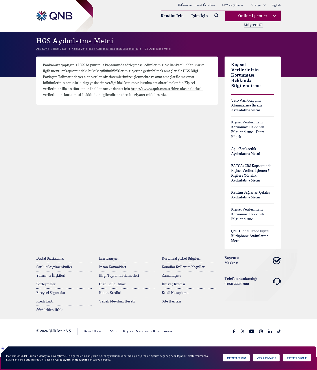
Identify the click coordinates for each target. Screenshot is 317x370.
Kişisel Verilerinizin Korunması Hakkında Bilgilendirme (248, 214)
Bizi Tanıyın (108, 258)
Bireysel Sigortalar (50, 293)
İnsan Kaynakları (112, 267)
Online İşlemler (253, 16)
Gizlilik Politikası (113, 284)
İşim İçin (199, 16)
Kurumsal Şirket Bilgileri (181, 258)
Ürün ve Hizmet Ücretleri (196, 5)
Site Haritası (171, 301)
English (276, 5)
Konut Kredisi (110, 293)
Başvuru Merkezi (253, 260)
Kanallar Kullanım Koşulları (184, 267)
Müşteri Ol (253, 25)
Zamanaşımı (171, 276)
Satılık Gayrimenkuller (54, 267)
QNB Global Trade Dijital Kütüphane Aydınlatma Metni (250, 236)
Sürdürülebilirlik (49, 310)
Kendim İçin (172, 16)
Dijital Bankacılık (50, 258)
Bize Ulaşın (94, 331)
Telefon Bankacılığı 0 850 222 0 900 (253, 281)
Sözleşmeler (45, 284)
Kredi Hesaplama (175, 293)
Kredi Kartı (44, 301)
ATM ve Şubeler (232, 5)
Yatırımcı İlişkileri (50, 276)
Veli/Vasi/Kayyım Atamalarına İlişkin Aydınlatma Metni (246, 105)
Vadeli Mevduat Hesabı (117, 301)
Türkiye (257, 5)
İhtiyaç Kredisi (173, 284)
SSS (113, 331)
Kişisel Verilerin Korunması (147, 331)
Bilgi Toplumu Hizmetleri (119, 276)
